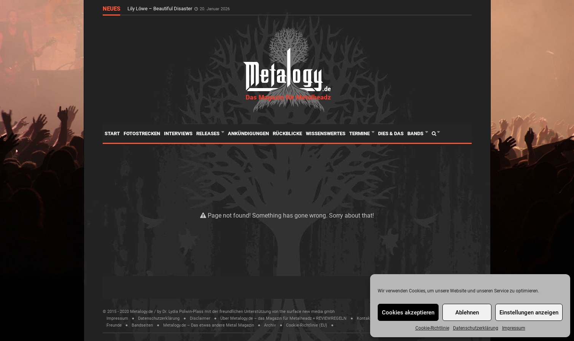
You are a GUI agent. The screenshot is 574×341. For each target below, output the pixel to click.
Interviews (178, 133)
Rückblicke (287, 133)
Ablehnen (467, 312)
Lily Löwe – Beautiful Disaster (160, 8)
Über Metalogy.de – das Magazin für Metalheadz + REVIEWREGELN (283, 318)
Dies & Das (391, 133)
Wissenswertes (325, 133)
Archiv (270, 325)
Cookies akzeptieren (408, 312)
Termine (360, 133)
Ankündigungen (248, 133)
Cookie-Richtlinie (432, 328)
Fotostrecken (142, 133)
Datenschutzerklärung (475, 328)
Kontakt (364, 318)
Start (112, 133)
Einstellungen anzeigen (528, 312)
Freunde (114, 325)
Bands (416, 133)
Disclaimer (200, 318)
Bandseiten (142, 325)
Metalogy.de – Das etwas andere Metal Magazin (208, 325)
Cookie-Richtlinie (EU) (306, 325)
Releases (208, 133)
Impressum (513, 328)
